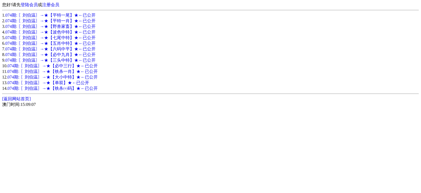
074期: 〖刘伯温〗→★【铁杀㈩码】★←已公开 (53, 88)
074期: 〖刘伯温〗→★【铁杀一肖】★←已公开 (52, 71)
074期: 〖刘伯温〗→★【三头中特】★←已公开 (50, 60)
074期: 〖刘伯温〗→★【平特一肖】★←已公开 (50, 20)
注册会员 (50, 4)
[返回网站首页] (16, 98)
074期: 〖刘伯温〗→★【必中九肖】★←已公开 (50, 54)
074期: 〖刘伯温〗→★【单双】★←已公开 (48, 82)
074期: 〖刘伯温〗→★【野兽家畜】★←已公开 (50, 26)
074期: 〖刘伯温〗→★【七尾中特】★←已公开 (50, 37)
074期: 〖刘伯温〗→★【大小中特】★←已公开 (53, 77)
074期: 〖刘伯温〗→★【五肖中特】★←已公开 (50, 43)
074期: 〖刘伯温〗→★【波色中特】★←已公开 (50, 32)
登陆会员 (29, 4)
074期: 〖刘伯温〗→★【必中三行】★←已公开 (53, 66)
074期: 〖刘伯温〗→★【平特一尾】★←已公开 (50, 15)
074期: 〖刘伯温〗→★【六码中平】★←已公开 (50, 49)
